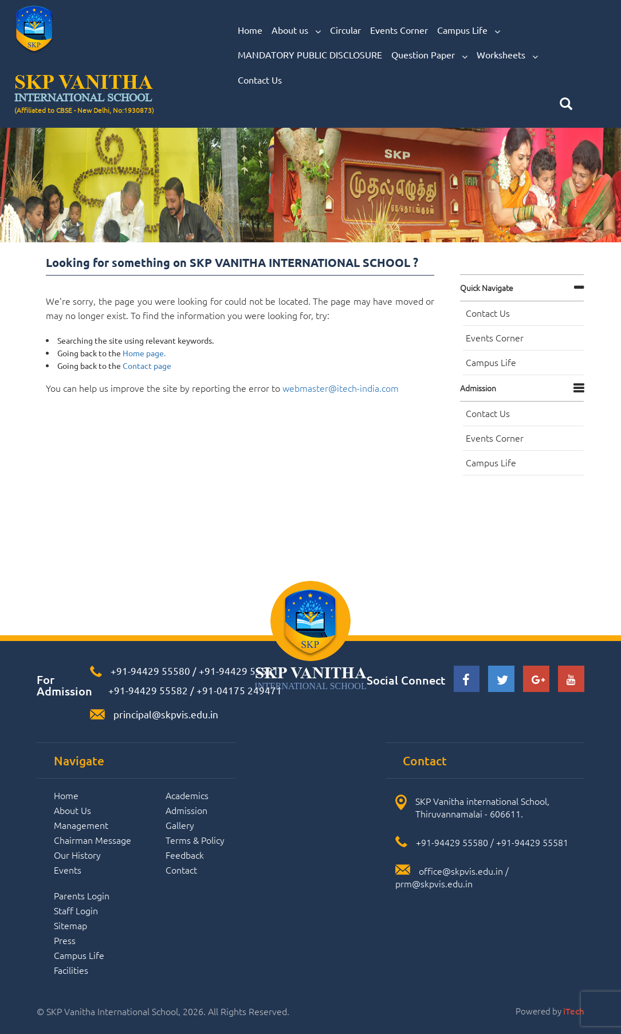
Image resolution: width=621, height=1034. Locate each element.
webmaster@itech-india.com (340, 388)
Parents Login (81, 895)
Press (65, 940)
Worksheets (507, 55)
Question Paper (429, 55)
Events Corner (399, 30)
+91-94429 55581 (238, 671)
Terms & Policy (195, 840)
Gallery (180, 825)
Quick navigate (486, 287)
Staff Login (76, 910)
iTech (573, 1011)
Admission (478, 388)
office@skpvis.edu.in (461, 870)
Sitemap (70, 925)
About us (296, 30)
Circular (345, 30)
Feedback (185, 854)
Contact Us (260, 79)
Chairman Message (92, 840)
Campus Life (468, 30)
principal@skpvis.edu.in (165, 714)
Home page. (144, 353)
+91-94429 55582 (147, 690)
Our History (77, 854)
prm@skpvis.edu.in (434, 883)
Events (67, 869)
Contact (181, 869)
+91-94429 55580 (150, 671)
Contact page (147, 365)
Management (81, 825)
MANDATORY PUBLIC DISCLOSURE (310, 54)
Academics (187, 795)
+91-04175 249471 (239, 690)
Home (250, 30)
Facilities (71, 970)
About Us (72, 810)
